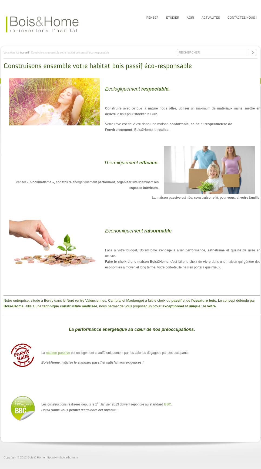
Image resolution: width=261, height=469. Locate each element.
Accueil (24, 52)
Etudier (172, 17)
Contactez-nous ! (242, 17)
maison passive (58, 353)
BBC (167, 404)
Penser (152, 17)
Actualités (211, 17)
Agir (190, 17)
